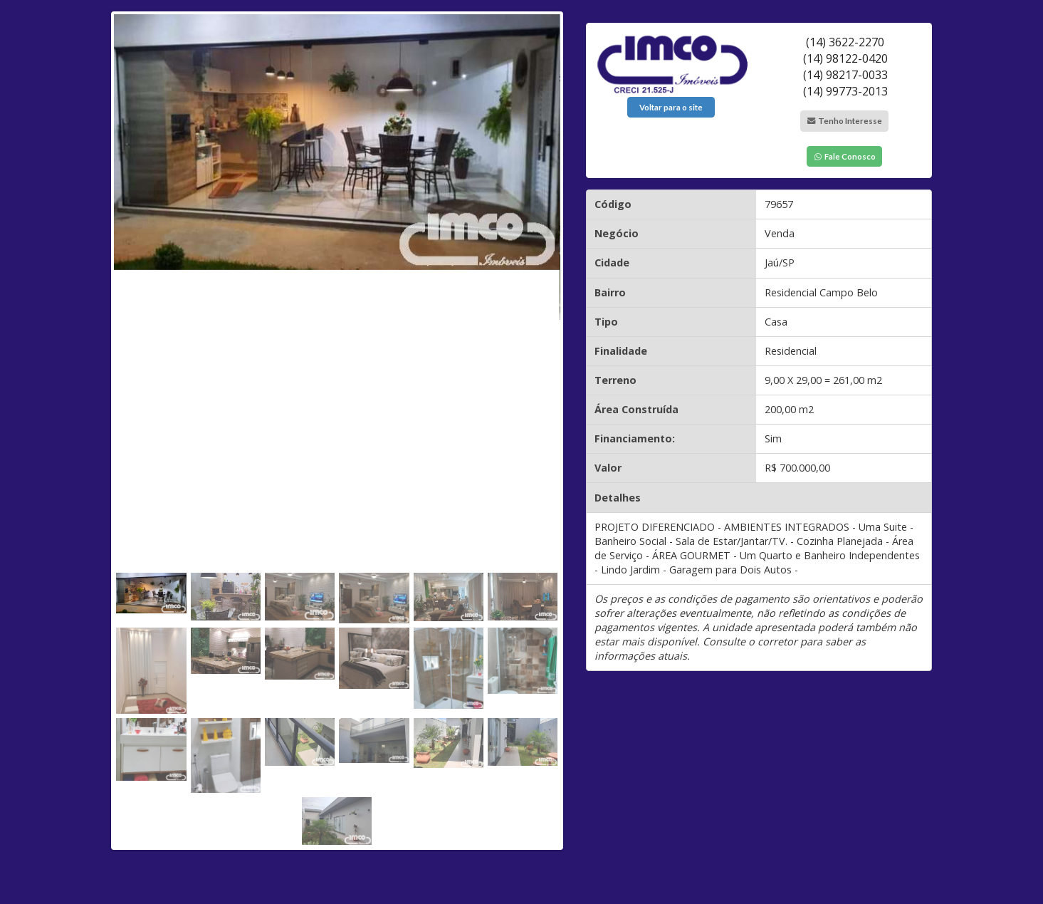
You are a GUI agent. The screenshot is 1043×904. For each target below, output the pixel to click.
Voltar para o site (671, 107)
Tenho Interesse (844, 120)
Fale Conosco (844, 156)
